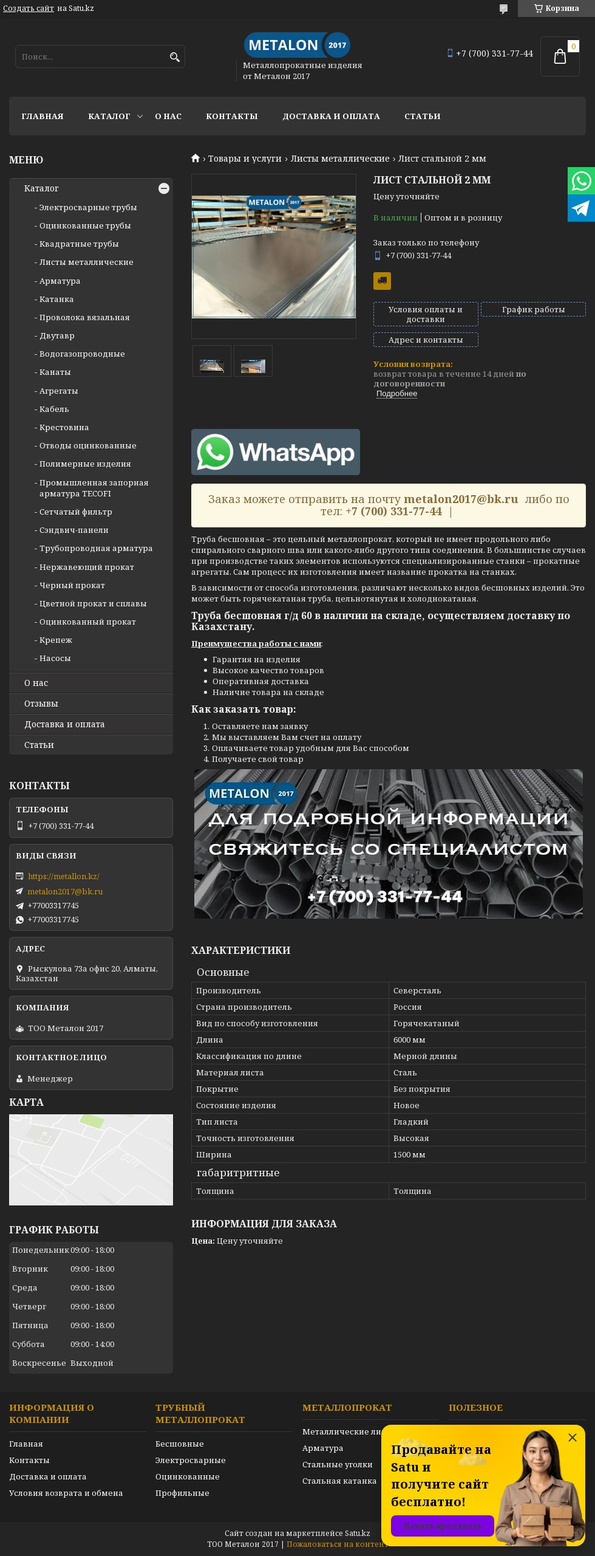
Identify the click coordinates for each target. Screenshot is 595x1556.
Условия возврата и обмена (66, 1492)
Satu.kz (357, 1533)
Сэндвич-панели (74, 529)
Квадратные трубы (79, 243)
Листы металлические (340, 158)
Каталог (109, 116)
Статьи (422, 116)
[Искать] (174, 57)
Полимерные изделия (85, 463)
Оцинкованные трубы (85, 225)
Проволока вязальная (84, 317)
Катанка (56, 298)
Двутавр (57, 335)
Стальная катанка (339, 1480)
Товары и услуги (245, 158)
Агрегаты (58, 390)
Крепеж (55, 639)
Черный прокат (72, 585)
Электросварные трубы (88, 207)
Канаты (55, 371)
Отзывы (41, 703)
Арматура (60, 280)
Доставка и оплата (331, 116)
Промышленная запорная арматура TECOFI (94, 488)
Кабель (54, 408)
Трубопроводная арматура (96, 548)
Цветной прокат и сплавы (93, 603)
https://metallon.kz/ (64, 876)
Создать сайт (28, 8)
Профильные (182, 1492)
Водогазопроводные (82, 353)
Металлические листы (349, 1431)
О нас (168, 116)
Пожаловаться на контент (338, 1544)
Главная (42, 116)
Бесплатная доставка (382, 281)
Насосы (55, 658)
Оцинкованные (187, 1476)
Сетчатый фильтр (75, 511)
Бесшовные (179, 1443)
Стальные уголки (337, 1464)
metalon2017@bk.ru (65, 891)
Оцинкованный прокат (87, 621)
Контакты (232, 116)
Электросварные (190, 1460)
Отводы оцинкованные (88, 445)
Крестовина (64, 427)
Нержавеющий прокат (86, 566)
